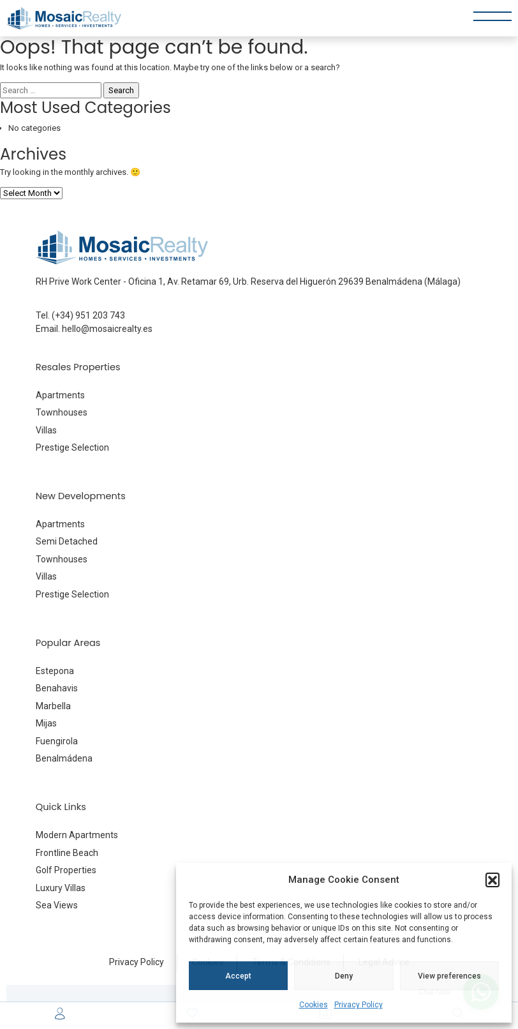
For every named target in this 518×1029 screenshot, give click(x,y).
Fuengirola (57, 741)
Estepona (55, 671)
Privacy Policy (358, 1004)
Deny (344, 976)
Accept (238, 976)
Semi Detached (67, 541)
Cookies (313, 1004)
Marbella (53, 706)
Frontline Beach (67, 853)
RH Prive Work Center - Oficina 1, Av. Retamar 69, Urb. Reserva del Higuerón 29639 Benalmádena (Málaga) (248, 281)
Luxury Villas (60, 888)
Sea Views (57, 905)
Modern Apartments (77, 835)
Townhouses (61, 412)
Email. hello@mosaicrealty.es (94, 329)
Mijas (46, 723)
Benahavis (57, 688)
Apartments (60, 395)
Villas (46, 430)
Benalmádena (64, 758)
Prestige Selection (72, 447)
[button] (492, 879)
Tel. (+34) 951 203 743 (80, 315)
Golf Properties (66, 870)
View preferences (449, 976)
